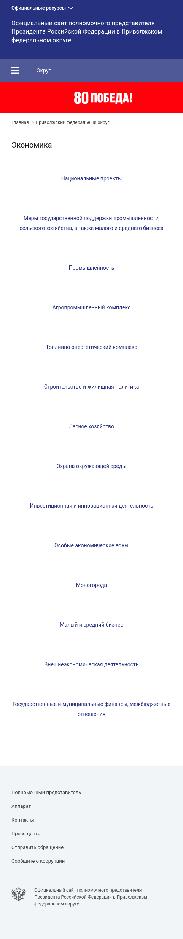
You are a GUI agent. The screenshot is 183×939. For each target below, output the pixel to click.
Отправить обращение (37, 847)
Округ (44, 71)
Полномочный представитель (46, 792)
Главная (20, 122)
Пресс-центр (25, 833)
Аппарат (21, 806)
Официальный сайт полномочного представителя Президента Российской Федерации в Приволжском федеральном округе (86, 31)
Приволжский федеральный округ (73, 122)
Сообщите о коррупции (38, 861)
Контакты (22, 820)
